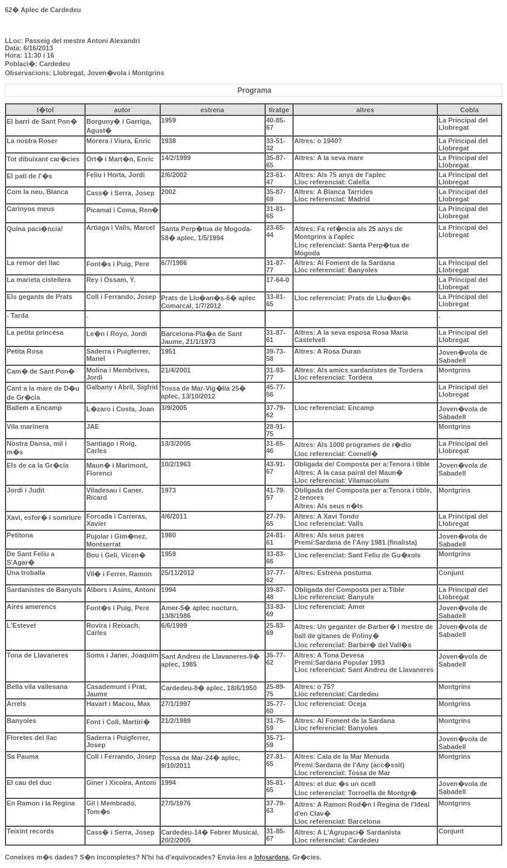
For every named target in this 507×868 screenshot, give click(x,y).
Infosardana (271, 857)
